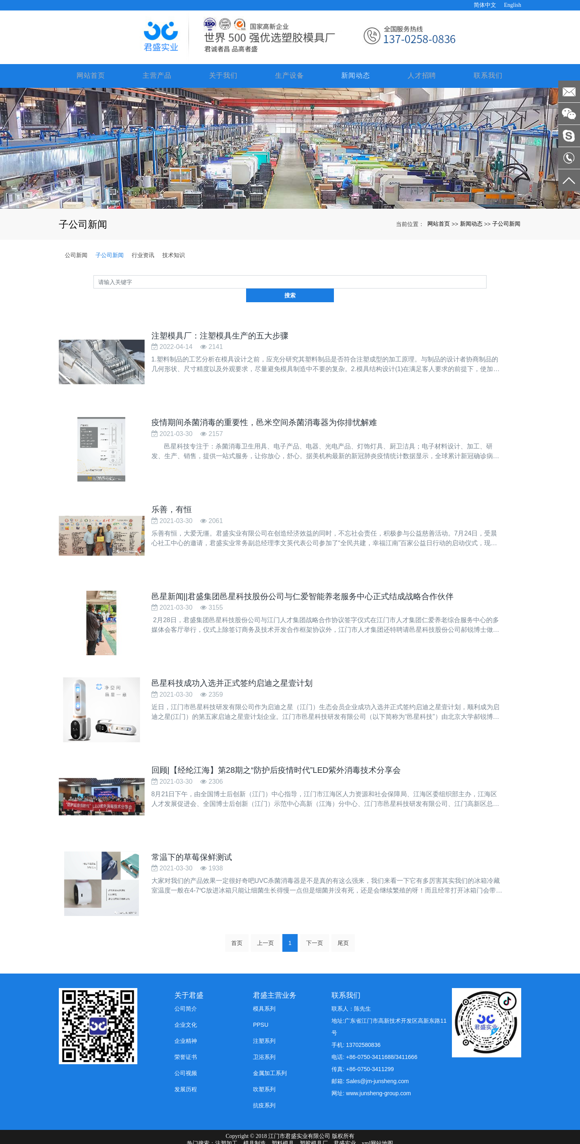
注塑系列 (264, 1020)
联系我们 (488, 76)
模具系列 (264, 988)
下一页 (314, 922)
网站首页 (92, 76)
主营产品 (158, 76)
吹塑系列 (264, 1068)
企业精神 (185, 1020)
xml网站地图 (377, 1123)
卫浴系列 (264, 1036)
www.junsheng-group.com (378, 1072)
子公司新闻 (506, 224)
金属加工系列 (270, 1052)
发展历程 (185, 1068)
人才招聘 (422, 76)
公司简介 (185, 988)
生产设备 (290, 76)
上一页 (265, 922)
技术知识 (173, 255)
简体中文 (485, 5)
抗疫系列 (264, 1085)
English (512, 5)
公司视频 (185, 1052)
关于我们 (224, 76)
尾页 (343, 922)
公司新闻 (76, 255)
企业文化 (185, 1004)
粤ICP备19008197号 (290, 1137)
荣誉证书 (185, 1036)
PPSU (260, 1004)
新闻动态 (356, 76)
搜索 (486, 282)
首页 (236, 922)
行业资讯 (143, 255)
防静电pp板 (304, 1130)
